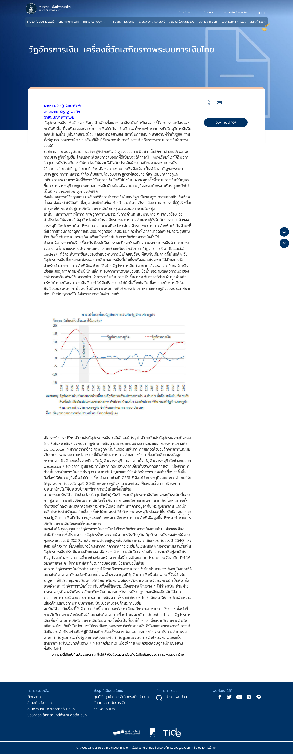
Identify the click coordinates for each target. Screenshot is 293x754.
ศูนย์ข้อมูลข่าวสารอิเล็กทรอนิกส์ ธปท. (121, 696)
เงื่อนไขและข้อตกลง (143, 748)
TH (258, 13)
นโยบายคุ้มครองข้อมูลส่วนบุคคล (175, 748)
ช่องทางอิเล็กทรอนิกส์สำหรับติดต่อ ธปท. (57, 715)
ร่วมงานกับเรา (104, 709)
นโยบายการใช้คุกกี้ (206, 748)
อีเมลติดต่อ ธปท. (39, 702)
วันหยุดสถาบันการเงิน (110, 702)
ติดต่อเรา (34, 696)
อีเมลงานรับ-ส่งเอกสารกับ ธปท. (51, 709)
